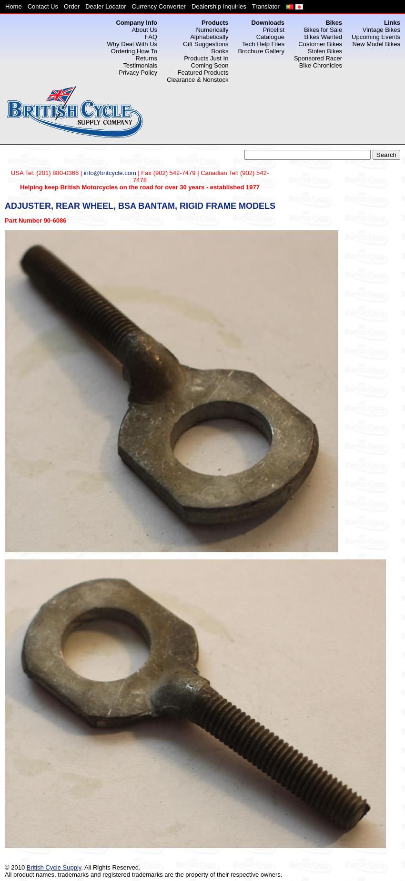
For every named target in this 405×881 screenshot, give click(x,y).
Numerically (212, 29)
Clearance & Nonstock (197, 79)
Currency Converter (159, 6)
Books (219, 51)
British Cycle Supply (54, 867)
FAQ (151, 36)
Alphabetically (209, 36)
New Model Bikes (376, 44)
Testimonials (140, 65)
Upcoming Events (376, 36)
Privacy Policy (138, 72)
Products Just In (206, 58)
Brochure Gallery (261, 51)
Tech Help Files (263, 44)
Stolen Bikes (325, 51)
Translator (266, 6)
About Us (144, 29)
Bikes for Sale (323, 29)
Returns (147, 58)
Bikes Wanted (323, 36)
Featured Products (202, 72)
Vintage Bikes (381, 29)
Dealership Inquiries (219, 6)
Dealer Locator (105, 6)
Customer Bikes (320, 44)
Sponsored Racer (318, 58)
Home (13, 6)
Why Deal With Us (132, 44)
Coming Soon (210, 65)
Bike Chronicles (320, 65)
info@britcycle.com (110, 172)
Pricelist (273, 29)
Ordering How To (134, 51)
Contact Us (43, 6)
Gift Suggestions (205, 44)
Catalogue (270, 36)
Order (72, 6)
